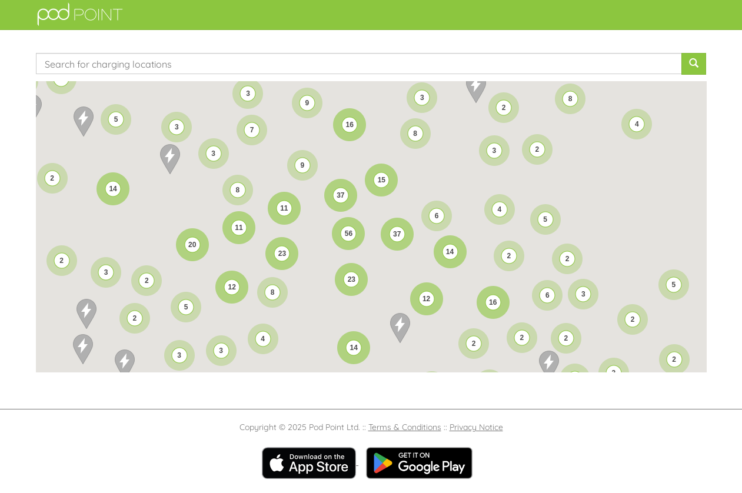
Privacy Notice (476, 427)
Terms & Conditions (404, 427)
